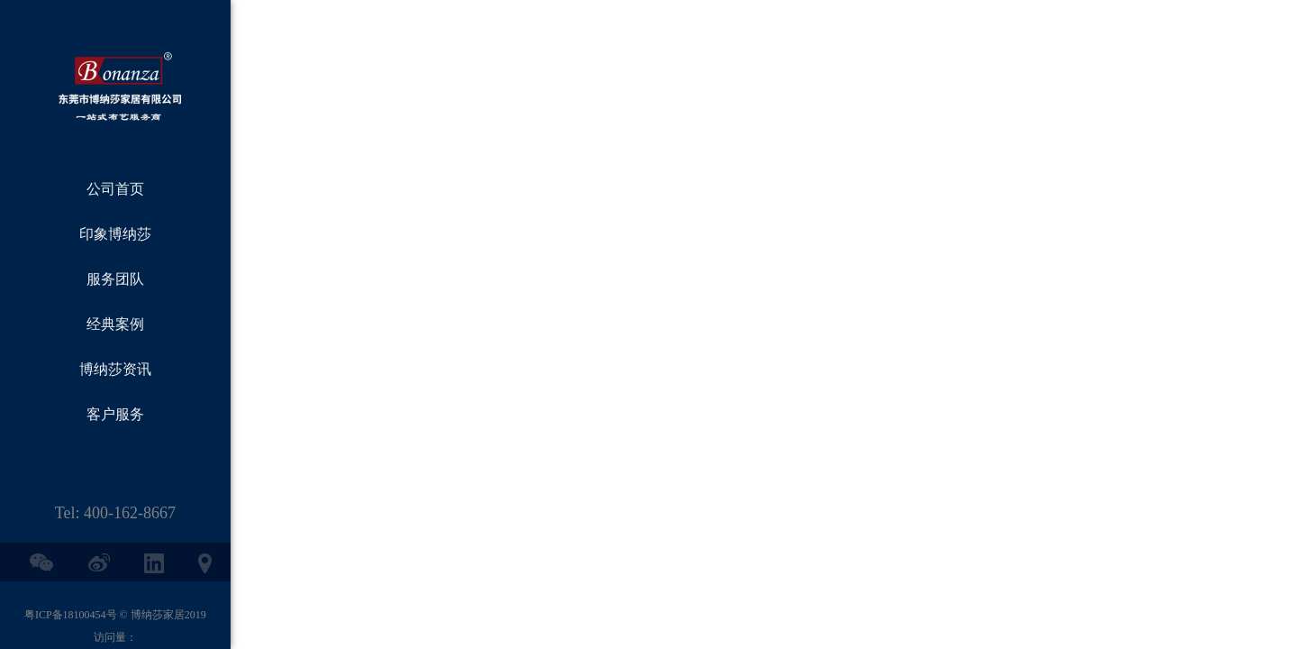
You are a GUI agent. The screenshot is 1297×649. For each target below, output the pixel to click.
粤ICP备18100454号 (70, 614)
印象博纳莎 (115, 234)
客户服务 (115, 414)
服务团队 (115, 279)
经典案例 (115, 324)
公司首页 (115, 189)
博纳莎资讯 (115, 369)
